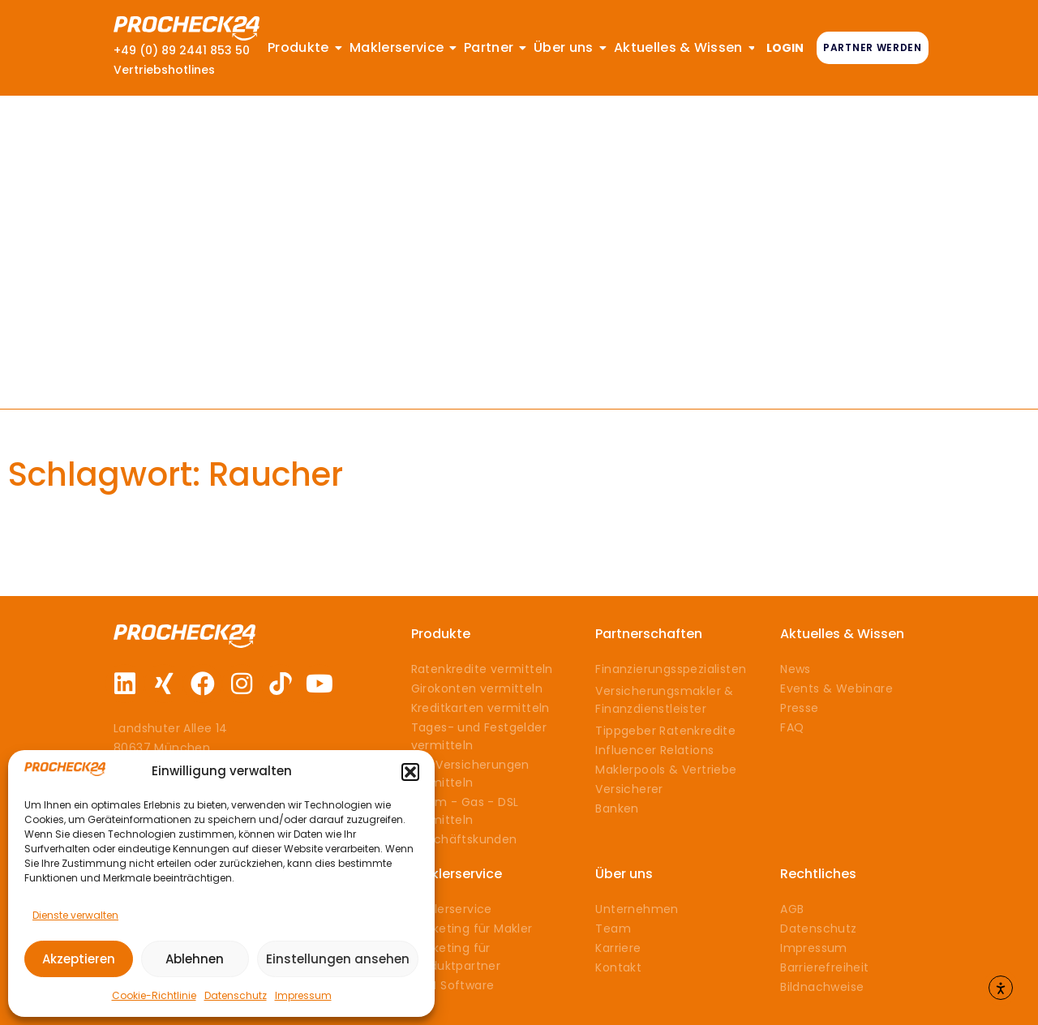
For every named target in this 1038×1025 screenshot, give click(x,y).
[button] (410, 772)
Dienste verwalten (75, 915)
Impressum (303, 995)
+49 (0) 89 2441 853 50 (182, 50)
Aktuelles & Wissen (842, 633)
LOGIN (785, 48)
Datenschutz (235, 995)
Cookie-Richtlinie (154, 995)
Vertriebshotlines (164, 69)
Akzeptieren (78, 958)
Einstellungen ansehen (338, 958)
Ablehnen (194, 958)
